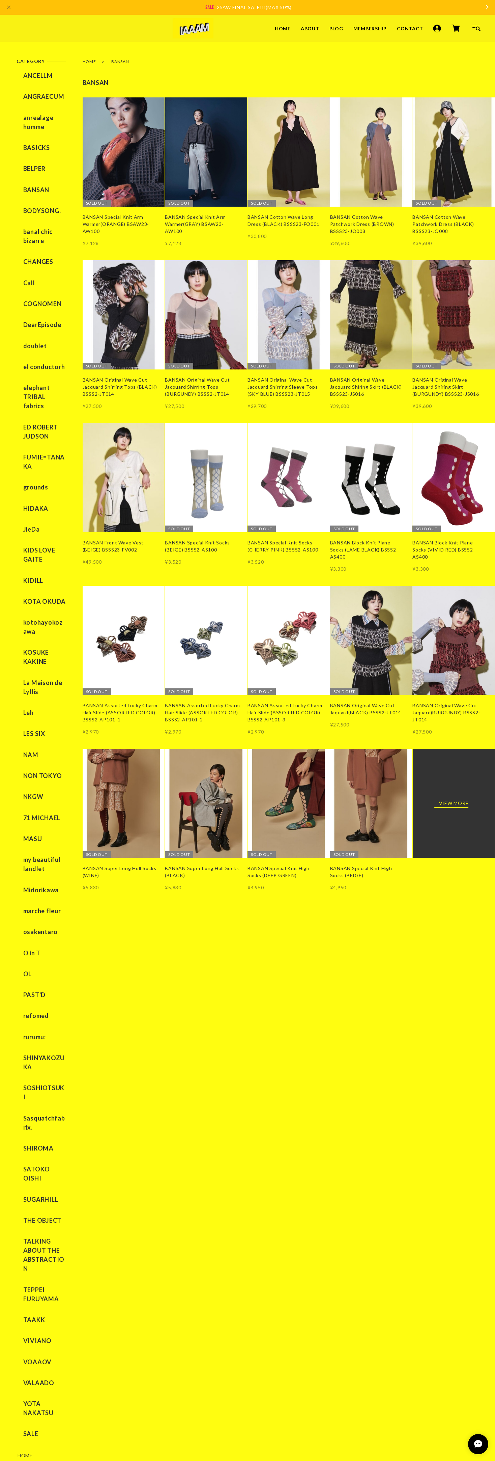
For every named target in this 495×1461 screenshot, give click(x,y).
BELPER (28, 148)
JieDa (25, 422)
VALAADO (32, 1067)
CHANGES (32, 220)
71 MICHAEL (35, 648)
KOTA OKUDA (38, 478)
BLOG (336, 28)
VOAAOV (31, 1051)
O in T (25, 752)
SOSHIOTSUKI (38, 856)
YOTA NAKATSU (41, 1083)
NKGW (27, 632)
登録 (234, 1361)
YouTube (175, 1293)
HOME (283, 28)
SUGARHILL (34, 929)
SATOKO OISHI (40, 913)
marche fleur (35, 720)
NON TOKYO (36, 617)
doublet (28, 284)
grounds (29, 390)
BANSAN (30, 164)
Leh (22, 569)
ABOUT (310, 28)
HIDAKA (29, 406)
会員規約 (156, 1420)
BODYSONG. (35, 179)
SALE (24, 1099)
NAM (24, 601)
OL (21, 768)
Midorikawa (34, 705)
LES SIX (27, 585)
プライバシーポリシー (39, 1420)
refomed (29, 800)
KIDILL (27, 463)
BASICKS (30, 132)
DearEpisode (36, 268)
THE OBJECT (36, 945)
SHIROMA (32, 897)
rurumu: (28, 815)
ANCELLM (31, 75)
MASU (26, 664)
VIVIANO (31, 1035)
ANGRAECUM (37, 91)
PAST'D (28, 784)
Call (22, 236)
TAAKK (27, 1019)
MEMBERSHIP (370, 28)
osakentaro (34, 736)
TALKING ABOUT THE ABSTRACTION (39, 970)
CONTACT (410, 28)
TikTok (201, 1293)
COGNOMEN (36, 252)
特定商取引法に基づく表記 (105, 1420)
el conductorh (37, 299)
